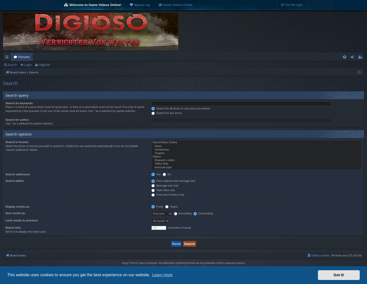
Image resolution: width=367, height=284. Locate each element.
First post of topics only (168, 194)
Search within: (15, 180)
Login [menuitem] (353, 58)
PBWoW (133, 263)
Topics (171, 206)
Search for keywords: (20, 103)
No (167, 174)
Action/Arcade (256, 167)
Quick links (8, 58)
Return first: (13, 227)
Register (44, 65)
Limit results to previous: (22, 220)
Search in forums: (17, 142)
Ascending (183, 213)
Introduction (256, 150)
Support (256, 153)
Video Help (256, 164)
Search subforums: (18, 174)
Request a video (256, 160)
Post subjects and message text (173, 180)
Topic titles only (163, 190)
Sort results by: (16, 213)
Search (12, 65)
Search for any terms (166, 112)
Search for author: (17, 119)
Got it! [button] (339, 275)
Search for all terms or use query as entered (180, 108)
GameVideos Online (256, 142)
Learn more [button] (162, 275)
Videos (256, 157)
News (256, 146)
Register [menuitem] (361, 58)
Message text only (164, 185)
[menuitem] (139, 5)
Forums (24, 57)
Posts (157, 206)
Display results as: (18, 206)
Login (28, 65)
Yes (156, 174)
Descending (203, 213)
